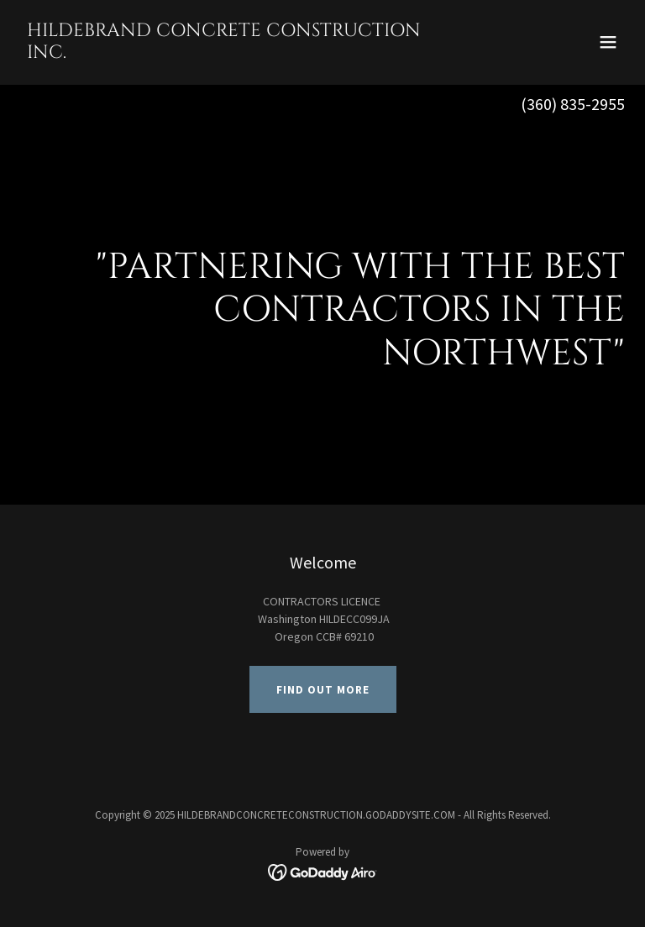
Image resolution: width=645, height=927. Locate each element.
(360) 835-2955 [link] (573, 103)
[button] (608, 42)
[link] (232, 53)
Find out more (323, 690)
